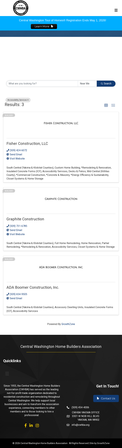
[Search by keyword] (42, 84)
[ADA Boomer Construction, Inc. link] (61, 267)
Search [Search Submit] (106, 83)
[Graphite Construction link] (61, 199)
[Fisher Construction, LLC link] (61, 123)
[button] (106, 105)
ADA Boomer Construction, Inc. (33, 287)
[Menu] (7, 374)
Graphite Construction (25, 219)
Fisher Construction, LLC (27, 143)
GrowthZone (68, 324)
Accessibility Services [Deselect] (18, 100)
